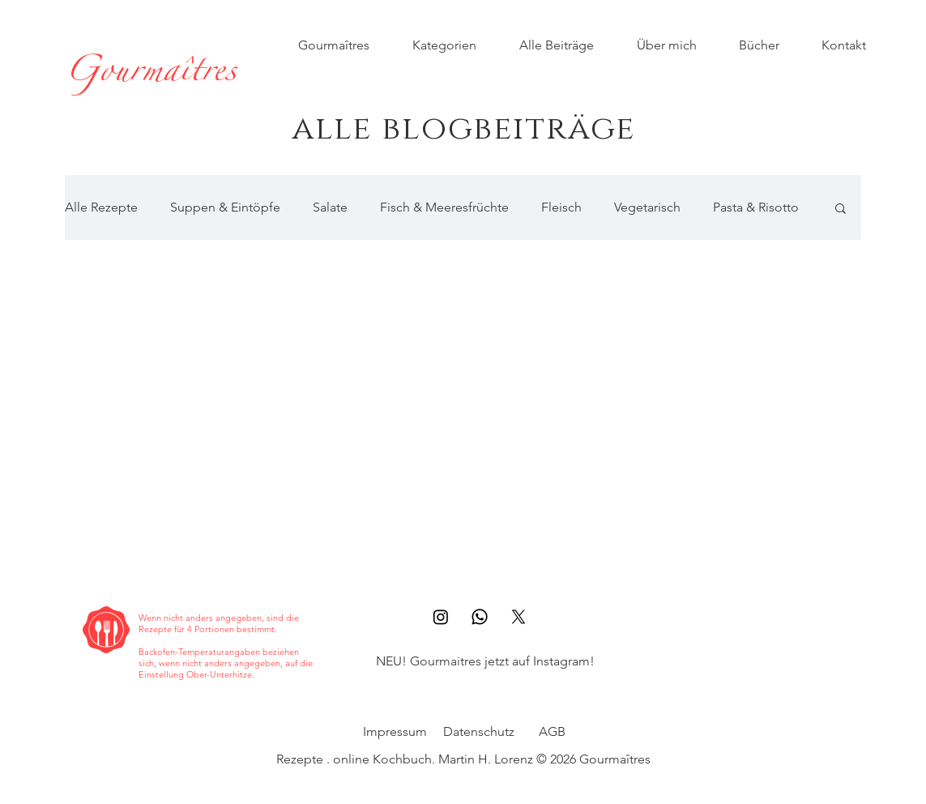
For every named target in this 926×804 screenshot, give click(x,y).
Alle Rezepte (101, 207)
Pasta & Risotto (756, 207)
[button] (840, 209)
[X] (518, 617)
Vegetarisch (647, 207)
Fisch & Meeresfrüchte (444, 207)
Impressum (395, 731)
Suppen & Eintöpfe (225, 207)
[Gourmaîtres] (150, 75)
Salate (330, 207)
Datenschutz (478, 731)
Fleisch (561, 207)
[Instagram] (440, 617)
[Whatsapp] (479, 617)
